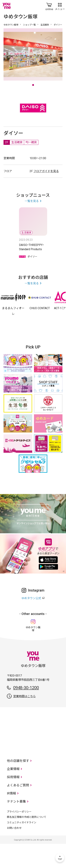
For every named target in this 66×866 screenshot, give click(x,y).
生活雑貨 (44, 25)
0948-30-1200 (26, 709)
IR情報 (11, 815)
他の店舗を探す (18, 783)
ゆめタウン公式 (31, 620)
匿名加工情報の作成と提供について (26, 839)
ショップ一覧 (29, 25)
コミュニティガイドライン (21, 844)
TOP (59, 857)
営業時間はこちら (24, 718)
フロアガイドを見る (46, 193)
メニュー (60, 6)
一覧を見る (32, 223)
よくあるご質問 (18, 807)
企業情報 (13, 791)
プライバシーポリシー (19, 833)
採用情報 (13, 799)
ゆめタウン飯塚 (11, 25)
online (49, 6)
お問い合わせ (14, 850)
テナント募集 (16, 823)
